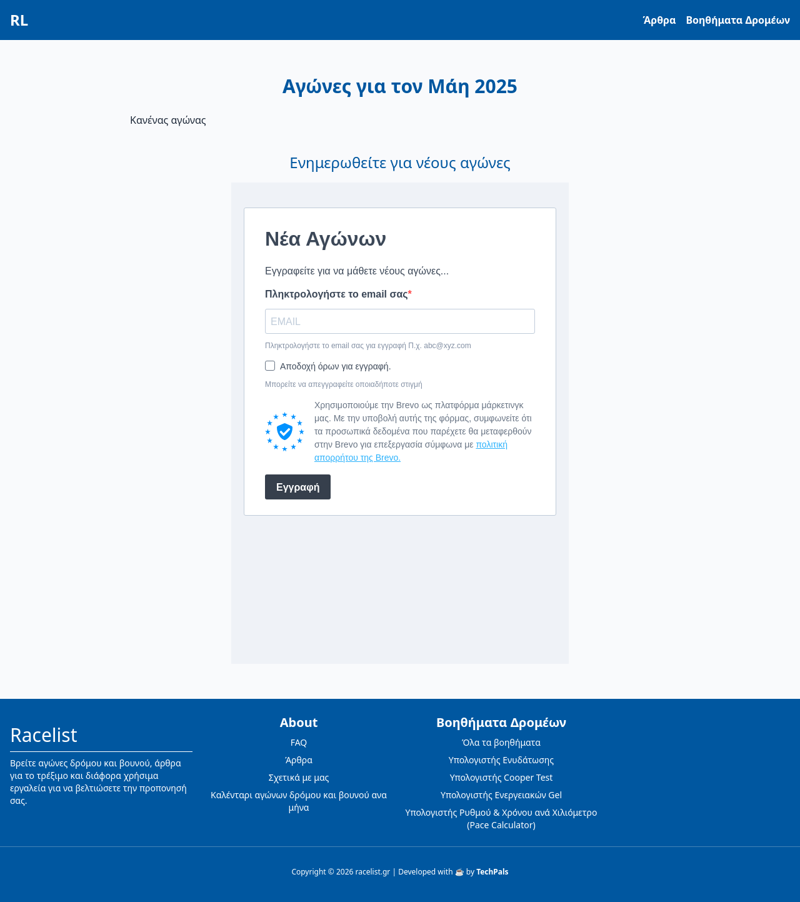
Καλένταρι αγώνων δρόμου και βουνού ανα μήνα (299, 801)
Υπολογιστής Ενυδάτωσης (501, 760)
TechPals (492, 871)
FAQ (299, 742)
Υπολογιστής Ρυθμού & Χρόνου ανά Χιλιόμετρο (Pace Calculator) (502, 818)
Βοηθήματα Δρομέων (738, 20)
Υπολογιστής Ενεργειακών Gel (501, 795)
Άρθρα (659, 20)
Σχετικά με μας (299, 777)
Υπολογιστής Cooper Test (501, 777)
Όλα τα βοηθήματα (501, 742)
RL (19, 20)
